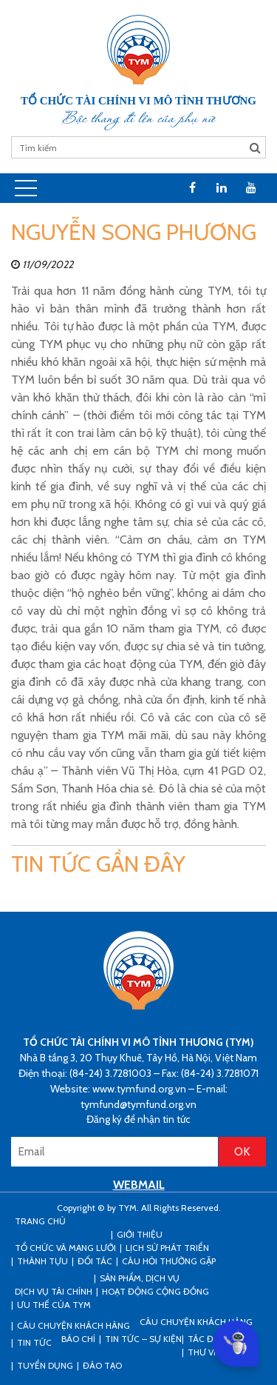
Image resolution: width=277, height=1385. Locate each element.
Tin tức (34, 1342)
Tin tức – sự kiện (143, 1338)
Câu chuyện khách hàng (196, 1321)
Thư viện (207, 1352)
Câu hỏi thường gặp (169, 1260)
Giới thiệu (140, 1234)
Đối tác (95, 1260)
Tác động (210, 1338)
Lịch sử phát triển (167, 1247)
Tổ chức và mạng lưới (65, 1247)
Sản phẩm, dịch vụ (139, 1278)
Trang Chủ (40, 1221)
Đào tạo (102, 1365)
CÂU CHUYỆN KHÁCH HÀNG (73, 1325)
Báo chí (78, 1338)
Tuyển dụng (45, 1365)
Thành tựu (42, 1260)
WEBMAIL (139, 1185)
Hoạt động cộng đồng (155, 1291)
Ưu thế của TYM (54, 1304)
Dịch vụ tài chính (53, 1291)
